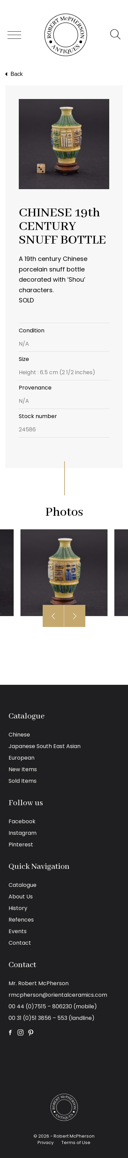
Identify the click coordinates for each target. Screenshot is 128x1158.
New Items (23, 769)
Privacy (46, 1142)
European (21, 758)
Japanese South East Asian (45, 746)
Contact (20, 943)
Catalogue (23, 885)
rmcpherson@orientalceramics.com (58, 995)
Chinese (19, 735)
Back (13, 74)
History (18, 908)
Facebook (22, 821)
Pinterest (21, 844)
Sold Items (23, 781)
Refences (21, 920)
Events (18, 931)
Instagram (23, 833)
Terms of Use (75, 1142)
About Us (21, 896)
